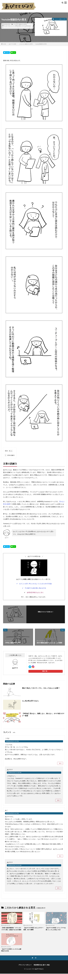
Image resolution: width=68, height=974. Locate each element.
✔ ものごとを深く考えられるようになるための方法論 (34, 583)
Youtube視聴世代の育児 (41, 44)
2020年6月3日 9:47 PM (12, 814)
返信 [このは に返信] (60, 764)
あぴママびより (39, 969)
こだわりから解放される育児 (20, 24)
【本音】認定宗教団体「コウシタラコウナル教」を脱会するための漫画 (11, 929)
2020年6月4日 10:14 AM (14, 866)
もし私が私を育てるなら (30, 701)
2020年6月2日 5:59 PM (12, 742)
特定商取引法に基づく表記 (41, 965)
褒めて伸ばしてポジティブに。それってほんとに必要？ (40, 689)
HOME (4, 44)
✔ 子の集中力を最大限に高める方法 (34, 588)
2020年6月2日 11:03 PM (14, 773)
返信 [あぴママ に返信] (58, 801)
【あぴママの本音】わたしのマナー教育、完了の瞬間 (33, 929)
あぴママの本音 (12, 44)
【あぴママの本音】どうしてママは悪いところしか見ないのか (56, 929)
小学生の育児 (18, 26)
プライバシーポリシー (25, 965)
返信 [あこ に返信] (60, 856)
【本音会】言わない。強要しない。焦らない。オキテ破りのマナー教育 (43, 715)
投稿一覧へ (45, 671)
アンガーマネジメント (9, 26)
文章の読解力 (10, 455)
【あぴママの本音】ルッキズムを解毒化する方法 (11, 950)
